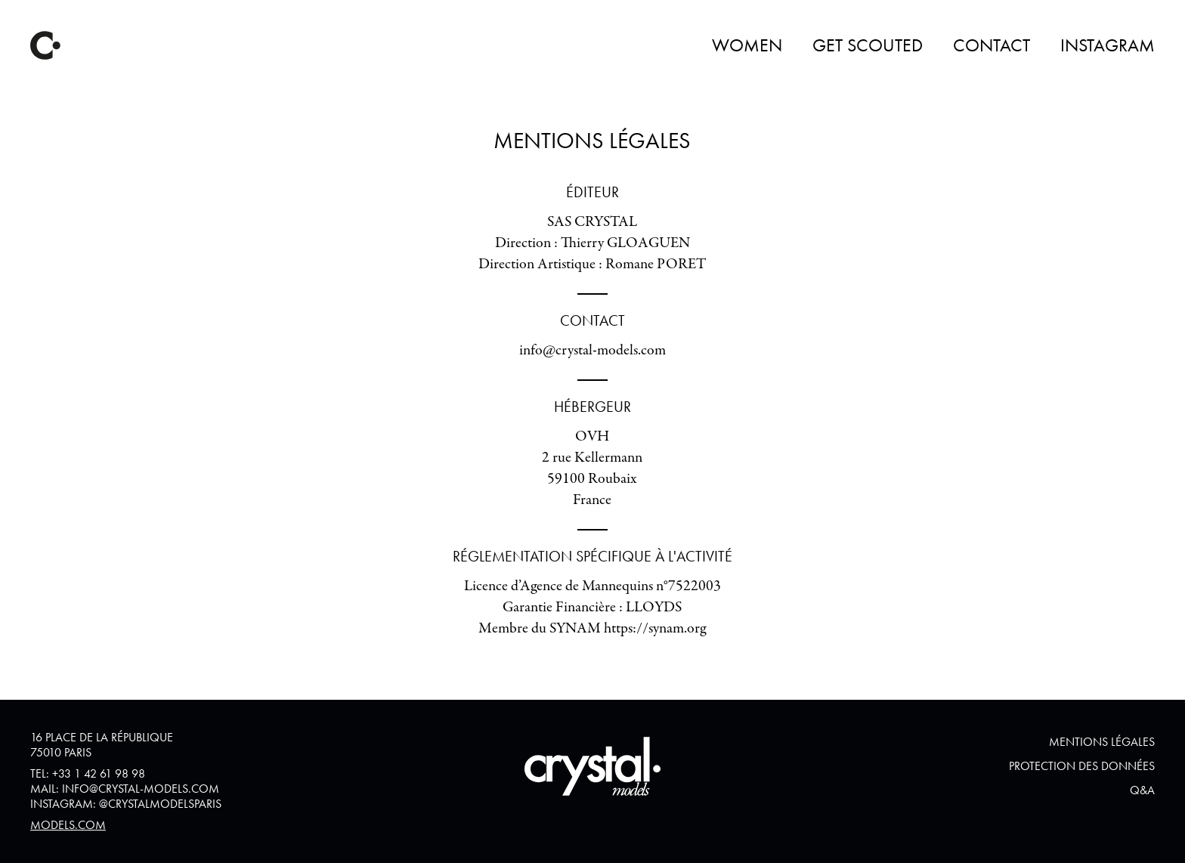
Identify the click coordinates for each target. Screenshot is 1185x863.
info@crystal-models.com (140, 788)
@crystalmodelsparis (160, 804)
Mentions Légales (1102, 742)
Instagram (1107, 45)
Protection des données (1082, 766)
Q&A (1142, 790)
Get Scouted (867, 45)
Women (747, 45)
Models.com (68, 825)
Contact (991, 45)
